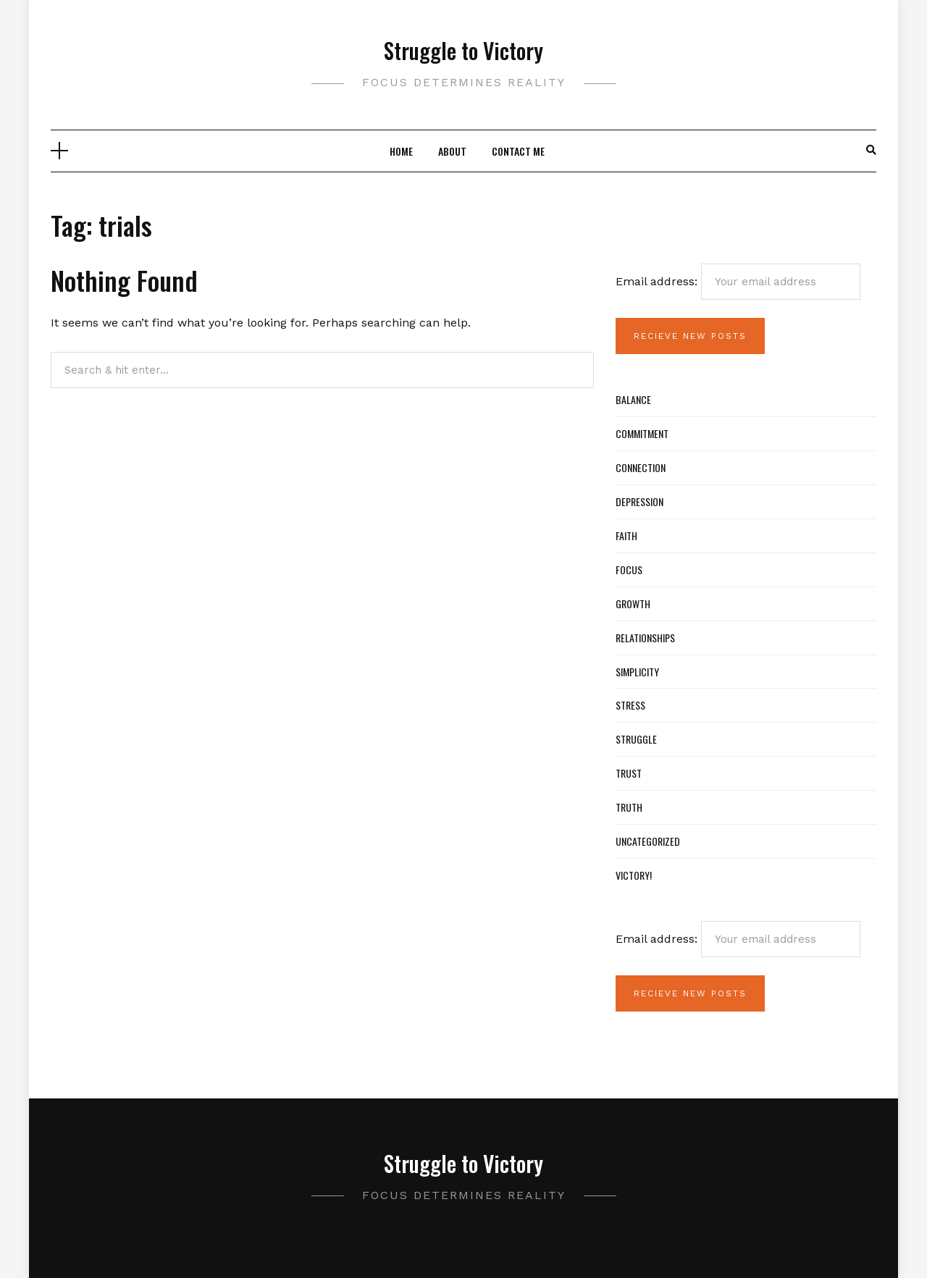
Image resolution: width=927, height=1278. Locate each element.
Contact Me (518, 151)
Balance (633, 399)
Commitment (642, 433)
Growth (633, 603)
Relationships (645, 637)
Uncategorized (648, 841)
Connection (641, 467)
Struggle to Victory (463, 50)
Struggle (636, 739)
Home (401, 151)
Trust (629, 773)
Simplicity (637, 671)
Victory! (634, 875)
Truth (629, 807)
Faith (626, 535)
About (452, 151)
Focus (629, 569)
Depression (639, 501)
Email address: (738, 282)
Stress (630, 704)
